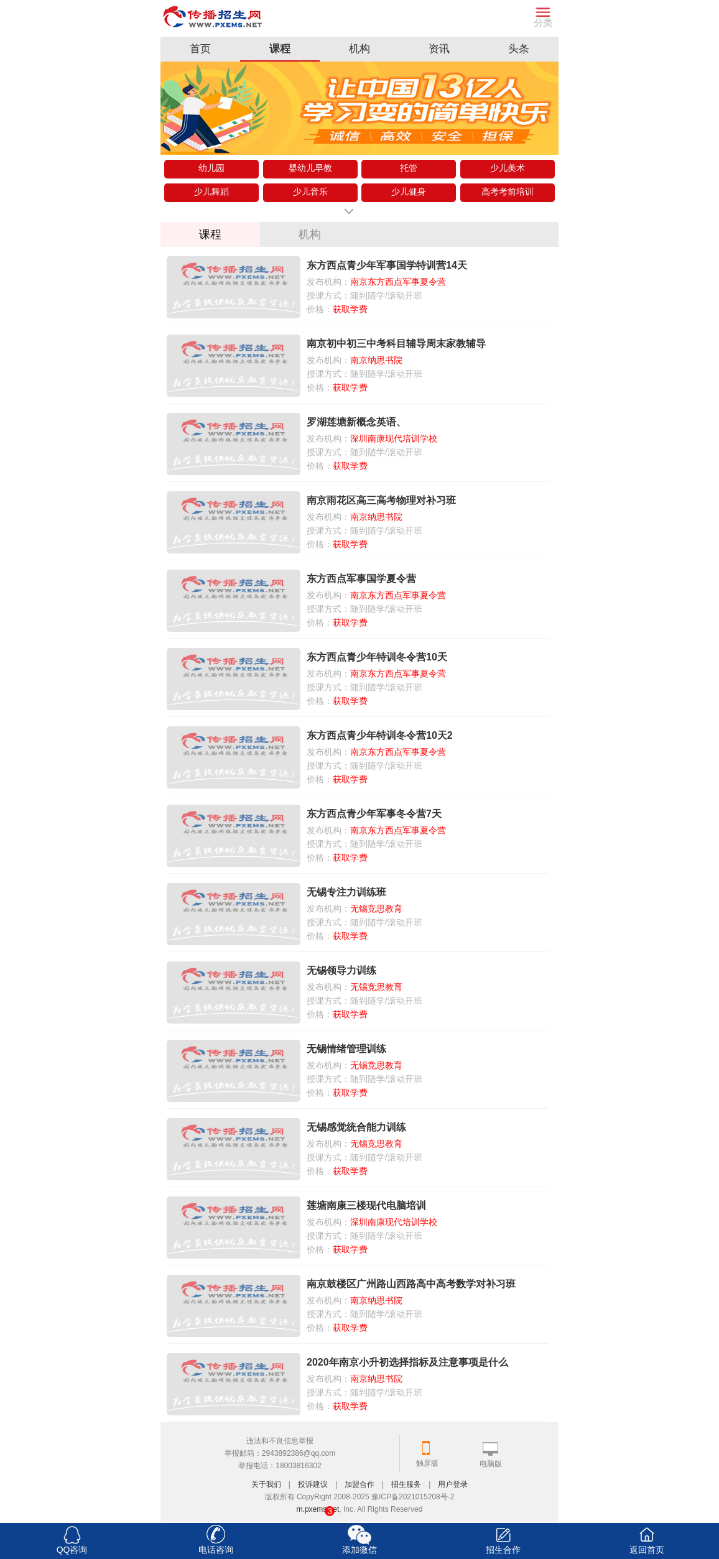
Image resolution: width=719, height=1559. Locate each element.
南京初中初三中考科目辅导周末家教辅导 (396, 343)
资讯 (439, 49)
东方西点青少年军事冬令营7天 (374, 813)
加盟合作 (359, 1484)
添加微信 (359, 1550)
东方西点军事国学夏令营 (361, 578)
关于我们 (266, 1484)
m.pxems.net (318, 1509)
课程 (279, 49)
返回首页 (646, 1550)
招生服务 (406, 1484)
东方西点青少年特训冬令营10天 (377, 657)
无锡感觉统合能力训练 (356, 1127)
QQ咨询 (72, 1550)
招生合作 (503, 1550)
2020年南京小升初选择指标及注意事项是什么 (407, 1362)
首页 (200, 49)
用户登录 (453, 1484)
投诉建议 (313, 1484)
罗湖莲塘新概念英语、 (356, 422)
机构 (359, 49)
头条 (518, 49)
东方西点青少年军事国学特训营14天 (387, 265)
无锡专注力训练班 (346, 892)
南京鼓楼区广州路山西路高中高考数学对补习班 (411, 1284)
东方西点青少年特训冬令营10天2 (380, 735)
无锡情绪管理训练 (346, 1048)
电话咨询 (215, 1550)
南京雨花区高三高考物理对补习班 (381, 500)
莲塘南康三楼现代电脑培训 (366, 1205)
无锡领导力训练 (341, 970)
